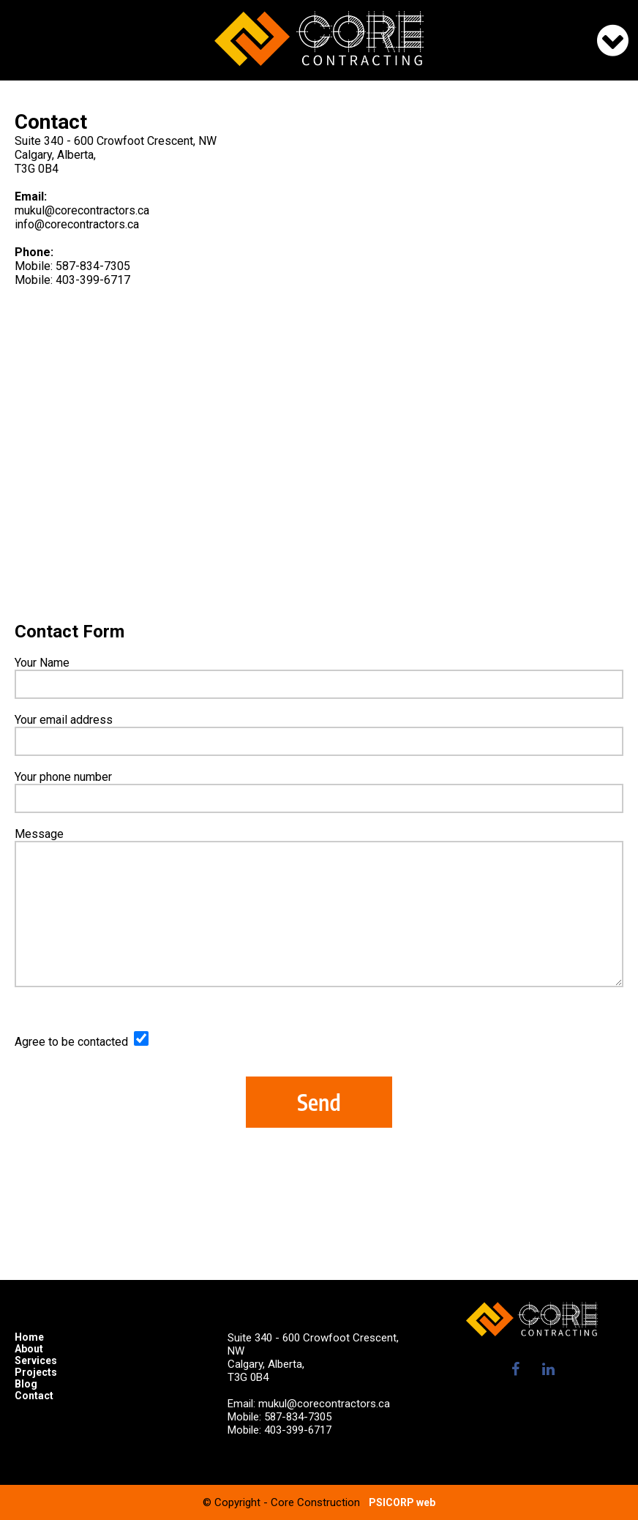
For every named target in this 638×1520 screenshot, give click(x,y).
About (29, 1349)
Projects (36, 1372)
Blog (26, 1384)
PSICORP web (402, 1502)
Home (29, 1337)
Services (36, 1360)
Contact (34, 1395)
